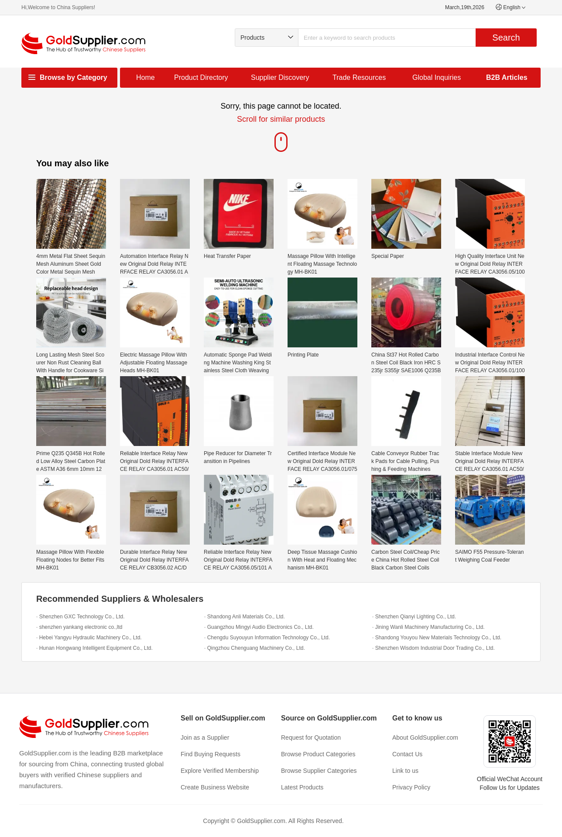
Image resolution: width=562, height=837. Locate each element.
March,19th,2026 (464, 7)
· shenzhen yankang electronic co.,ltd (79, 627)
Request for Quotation (311, 737)
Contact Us (407, 754)
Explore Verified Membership (220, 770)
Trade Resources (359, 77)
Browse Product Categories (318, 754)
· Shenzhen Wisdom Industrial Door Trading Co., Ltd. (433, 648)
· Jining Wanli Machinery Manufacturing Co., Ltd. (428, 627)
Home (145, 77)
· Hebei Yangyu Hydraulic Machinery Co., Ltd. (89, 638)
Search (506, 37)
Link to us (405, 770)
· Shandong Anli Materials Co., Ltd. (244, 617)
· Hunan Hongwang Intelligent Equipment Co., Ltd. (94, 648)
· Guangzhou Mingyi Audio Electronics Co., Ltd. (259, 627)
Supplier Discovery (280, 77)
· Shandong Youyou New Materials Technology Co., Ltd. (436, 638)
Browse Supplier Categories (319, 770)
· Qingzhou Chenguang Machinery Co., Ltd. (254, 648)
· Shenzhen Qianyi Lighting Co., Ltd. (414, 617)
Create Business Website (215, 787)
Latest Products (302, 787)
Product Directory (201, 77)
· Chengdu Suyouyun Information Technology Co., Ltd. (267, 638)
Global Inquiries (436, 77)
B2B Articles (507, 77)
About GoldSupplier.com (425, 737)
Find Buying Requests (210, 754)
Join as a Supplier (205, 737)
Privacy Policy (411, 787)
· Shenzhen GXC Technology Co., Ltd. (80, 617)
